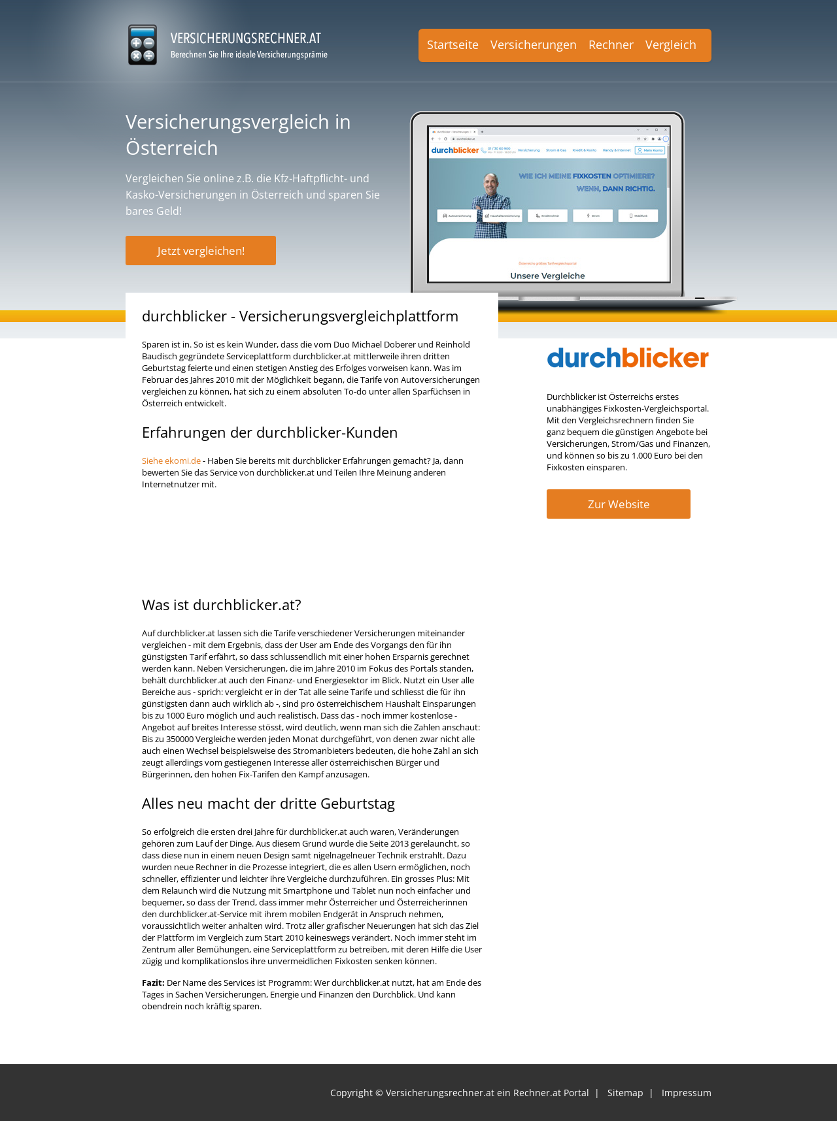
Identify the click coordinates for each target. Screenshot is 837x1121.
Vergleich (670, 44)
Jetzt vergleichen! (201, 250)
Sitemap (625, 1092)
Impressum (686, 1092)
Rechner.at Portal (551, 1092)
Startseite (453, 44)
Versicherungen (533, 44)
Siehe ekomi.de (171, 460)
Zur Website (619, 504)
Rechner (611, 44)
